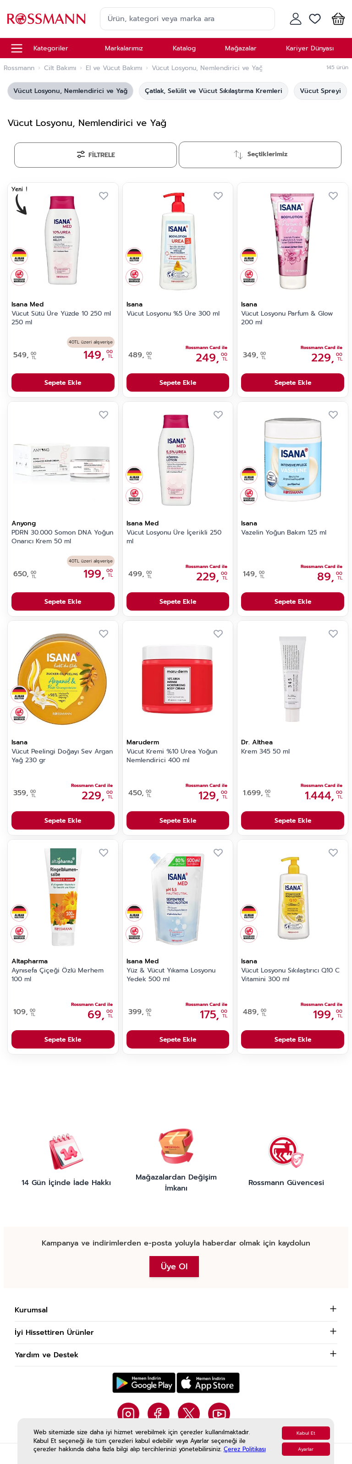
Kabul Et (306, 1433)
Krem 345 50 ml (265, 751)
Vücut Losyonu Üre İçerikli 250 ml (173, 537)
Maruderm (142, 742)
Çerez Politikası (245, 1449)
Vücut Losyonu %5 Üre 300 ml (173, 313)
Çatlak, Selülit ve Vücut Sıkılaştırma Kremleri (213, 91)
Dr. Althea (257, 742)
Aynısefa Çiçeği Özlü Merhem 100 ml (57, 975)
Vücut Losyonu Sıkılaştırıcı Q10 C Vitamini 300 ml (290, 975)
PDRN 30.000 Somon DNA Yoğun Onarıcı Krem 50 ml (62, 537)
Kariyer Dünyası (310, 48)
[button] (336, 18)
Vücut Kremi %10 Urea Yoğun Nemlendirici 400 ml (171, 756)
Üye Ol (174, 1266)
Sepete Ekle (62, 383)
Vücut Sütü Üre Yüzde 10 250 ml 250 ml (61, 318)
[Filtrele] (95, 155)
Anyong (23, 523)
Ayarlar (306, 1449)
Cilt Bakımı (60, 68)
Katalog (184, 48)
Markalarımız (124, 48)
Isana (134, 304)
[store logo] (46, 18)
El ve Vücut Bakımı (114, 68)
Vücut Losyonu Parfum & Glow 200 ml (287, 318)
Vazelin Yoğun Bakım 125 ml (283, 532)
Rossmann (19, 68)
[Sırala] (260, 154)
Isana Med (27, 304)
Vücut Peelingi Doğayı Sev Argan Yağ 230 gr (62, 756)
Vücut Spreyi (320, 91)
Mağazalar (241, 48)
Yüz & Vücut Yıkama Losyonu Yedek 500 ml (170, 975)
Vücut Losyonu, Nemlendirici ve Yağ (70, 91)
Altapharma (29, 961)
